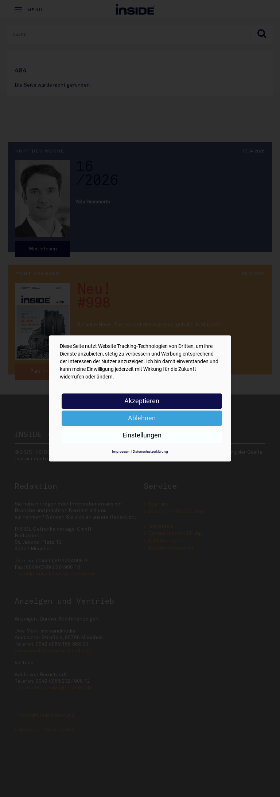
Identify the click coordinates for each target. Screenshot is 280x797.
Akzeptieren (141, 401)
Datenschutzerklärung (150, 451)
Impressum (121, 451)
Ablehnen (142, 418)
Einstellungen (142, 435)
